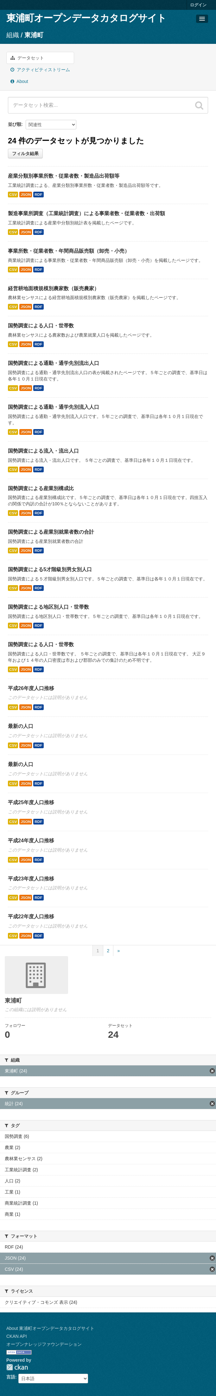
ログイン (198, 5)
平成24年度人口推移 (31, 840)
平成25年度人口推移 (31, 802)
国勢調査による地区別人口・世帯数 (48, 607)
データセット (27, 57)
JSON (26, 194)
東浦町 (33, 34)
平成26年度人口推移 (31, 688)
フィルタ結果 (25, 153)
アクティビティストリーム (40, 69)
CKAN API (16, 1336)
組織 (12, 34)
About (19, 81)
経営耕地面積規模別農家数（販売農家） (53, 288)
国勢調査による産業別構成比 (41, 488)
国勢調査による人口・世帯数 (41, 325)
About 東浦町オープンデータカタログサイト (50, 1328)
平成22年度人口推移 (31, 916)
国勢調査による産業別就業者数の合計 (51, 532)
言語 (10, 1376)
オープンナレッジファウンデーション (44, 1344)
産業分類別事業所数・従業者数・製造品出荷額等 (63, 176)
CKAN (17, 1367)
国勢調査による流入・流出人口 (43, 451)
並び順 (14, 124)
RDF (38, 194)
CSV (13, 194)
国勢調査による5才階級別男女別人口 (50, 569)
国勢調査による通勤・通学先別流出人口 (53, 363)
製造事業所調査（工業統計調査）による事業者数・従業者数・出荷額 (86, 213)
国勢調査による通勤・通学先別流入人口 (53, 407)
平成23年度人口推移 (31, 878)
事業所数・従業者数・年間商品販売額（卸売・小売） (69, 251)
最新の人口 (20, 726)
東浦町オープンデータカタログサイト (86, 18)
